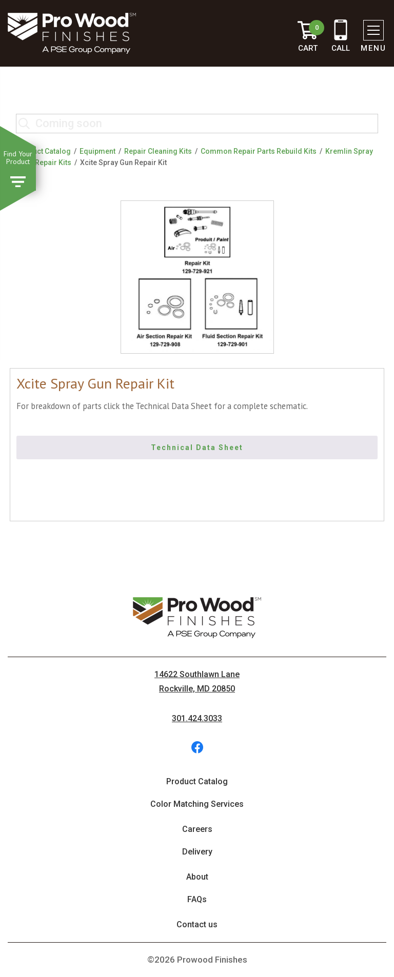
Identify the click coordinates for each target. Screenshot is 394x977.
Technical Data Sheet (197, 447)
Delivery (197, 852)
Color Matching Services (197, 804)
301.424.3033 (197, 718)
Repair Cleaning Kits (158, 151)
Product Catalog (43, 151)
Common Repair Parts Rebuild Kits (259, 151)
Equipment (97, 151)
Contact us (197, 924)
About (197, 877)
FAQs (197, 899)
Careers (197, 829)
